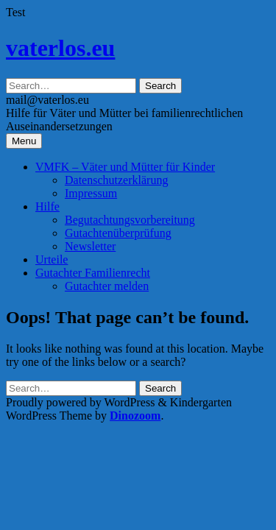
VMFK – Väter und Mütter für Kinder (125, 166)
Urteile (51, 259)
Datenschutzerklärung (116, 180)
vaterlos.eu (60, 48)
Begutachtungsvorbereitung (130, 219)
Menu (24, 140)
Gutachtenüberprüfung (118, 233)
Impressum (91, 193)
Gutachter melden (107, 286)
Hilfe (47, 206)
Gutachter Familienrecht (92, 272)
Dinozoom (135, 415)
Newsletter (90, 246)
